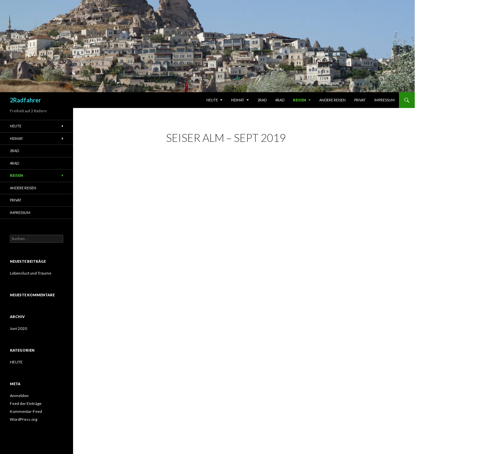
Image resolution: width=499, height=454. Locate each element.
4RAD (279, 100)
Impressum (384, 100)
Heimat (237, 100)
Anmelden (19, 395)
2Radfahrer (25, 100)
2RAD (262, 100)
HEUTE (16, 362)
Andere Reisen (332, 100)
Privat (360, 100)
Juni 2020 (18, 328)
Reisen (299, 100)
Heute (212, 100)
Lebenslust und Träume (30, 273)
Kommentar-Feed (26, 411)
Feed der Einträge (25, 403)
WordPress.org (23, 419)
